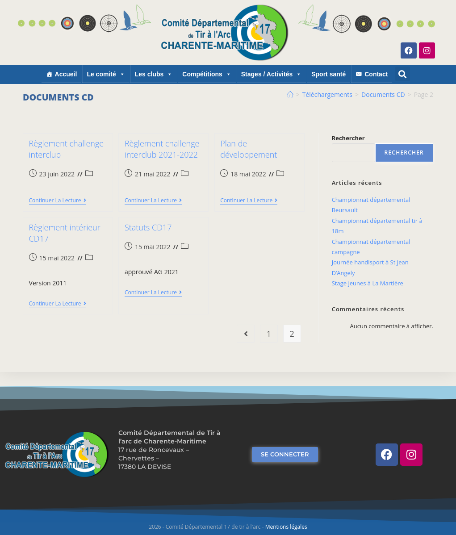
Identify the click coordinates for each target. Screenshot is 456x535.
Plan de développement (248, 149)
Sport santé (328, 74)
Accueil (66, 74)
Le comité (106, 74)
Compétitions (206, 74)
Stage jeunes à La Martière (367, 283)
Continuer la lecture (57, 200)
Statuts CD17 (148, 227)
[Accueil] (290, 94)
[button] (402, 74)
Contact (376, 74)
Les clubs (154, 74)
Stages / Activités (271, 74)
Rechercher (348, 138)
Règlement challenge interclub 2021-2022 (162, 149)
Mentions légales (286, 527)
